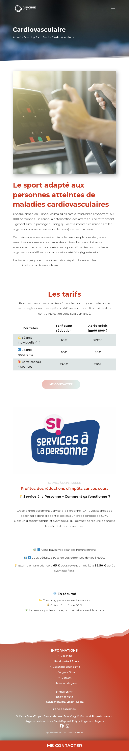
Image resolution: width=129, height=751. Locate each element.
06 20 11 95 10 (64, 697)
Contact (67, 677)
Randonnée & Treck (66, 661)
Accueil (17, 37)
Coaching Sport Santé (36, 37)
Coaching (67, 655)
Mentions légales (66, 683)
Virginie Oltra (66, 672)
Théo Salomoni (74, 732)
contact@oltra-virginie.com (65, 701)
